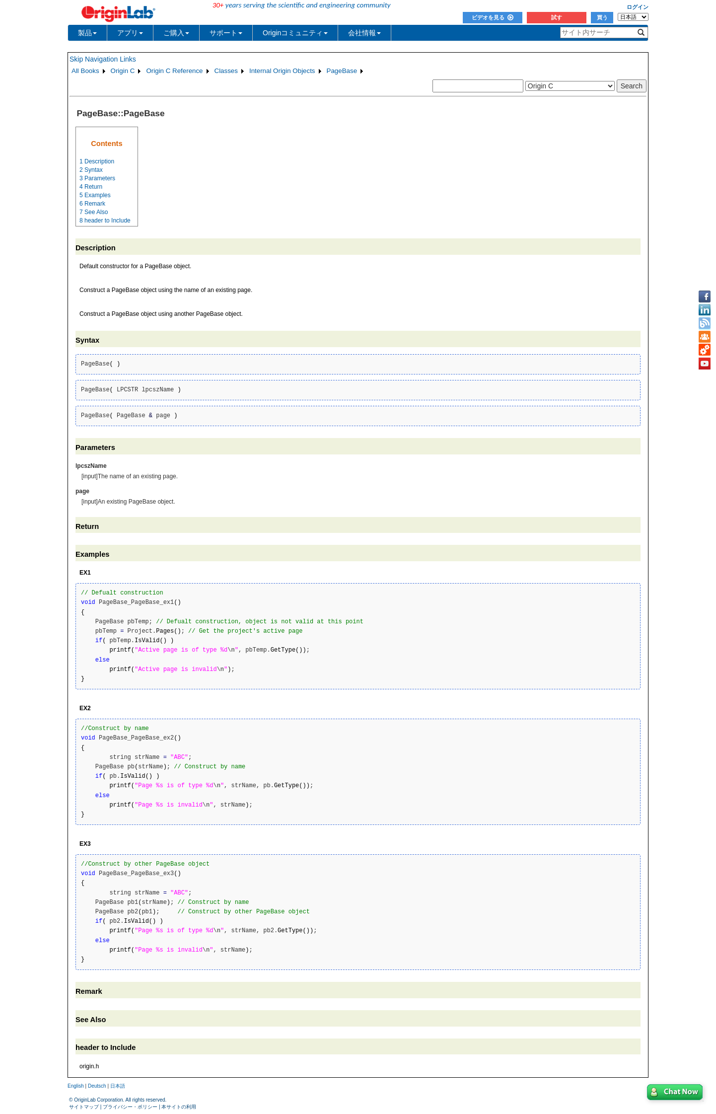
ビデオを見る (492, 17)
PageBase (342, 70)
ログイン (637, 7)
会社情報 (364, 33)
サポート (226, 33)
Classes (226, 70)
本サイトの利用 (178, 1107)
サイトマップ (84, 1107)
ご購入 (176, 33)
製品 (87, 33)
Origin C (123, 70)
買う (602, 17)
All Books (85, 70)
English (76, 1086)
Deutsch (97, 1086)
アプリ (130, 33)
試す (556, 17)
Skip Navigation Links (103, 59)
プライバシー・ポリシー (130, 1107)
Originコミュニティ (295, 33)
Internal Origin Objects (282, 70)
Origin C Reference (174, 70)
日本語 (117, 1086)
